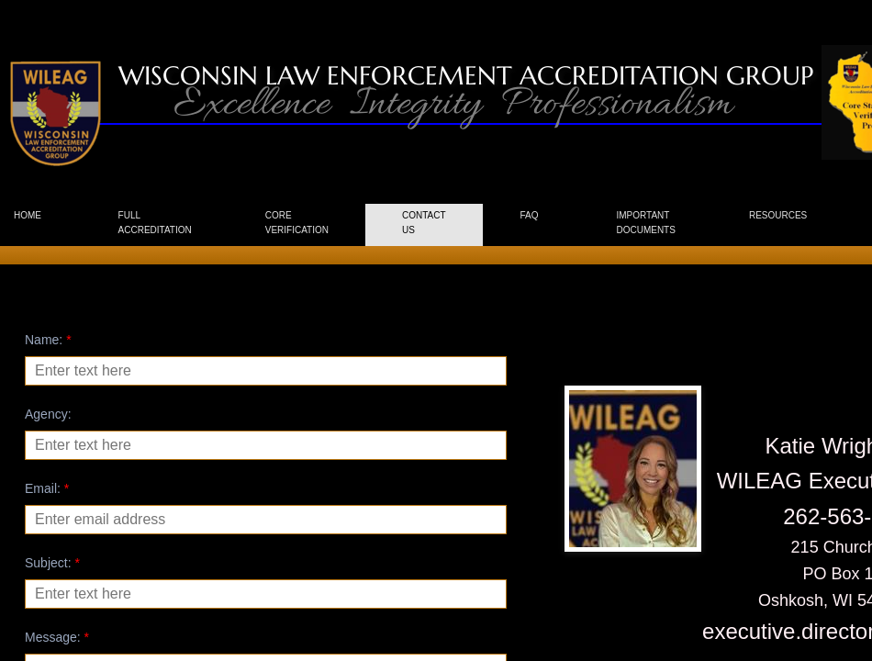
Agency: (48, 414)
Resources (778, 215)
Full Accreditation (155, 222)
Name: (48, 339)
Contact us (424, 222)
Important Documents (645, 222)
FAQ (529, 215)
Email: (47, 488)
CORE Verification (297, 222)
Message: (57, 637)
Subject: (52, 562)
